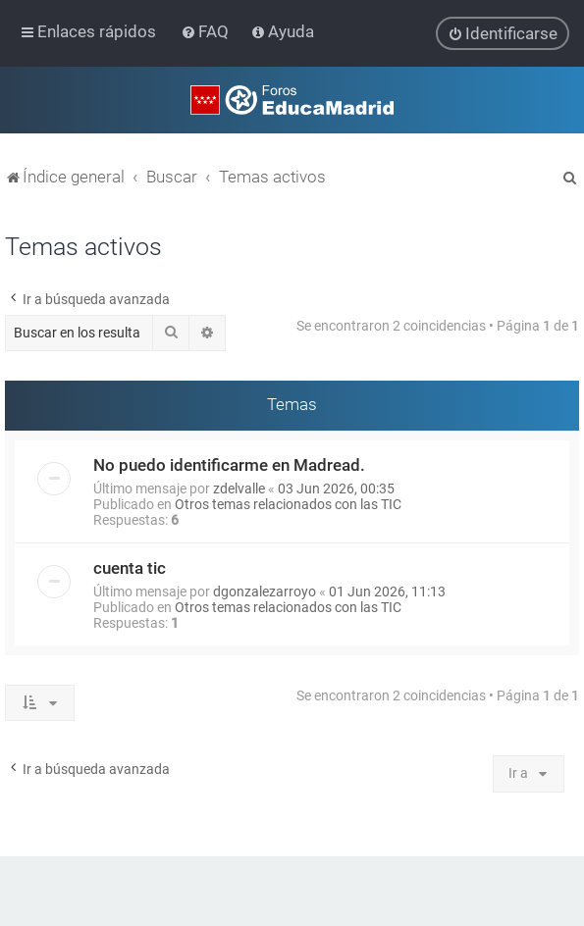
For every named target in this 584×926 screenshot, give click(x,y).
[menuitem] (207, 31)
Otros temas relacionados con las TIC (288, 503)
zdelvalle (239, 487)
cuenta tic (129, 567)
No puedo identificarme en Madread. (229, 464)
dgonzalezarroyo (264, 590)
